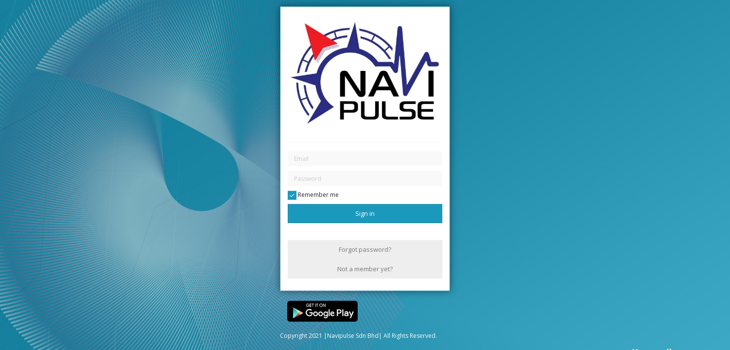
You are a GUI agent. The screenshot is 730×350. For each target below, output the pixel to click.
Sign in (365, 213)
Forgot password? (365, 249)
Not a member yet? (365, 268)
